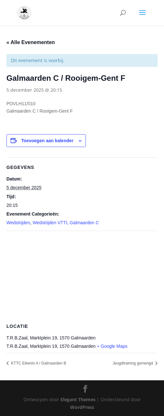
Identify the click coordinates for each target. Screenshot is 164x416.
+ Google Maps (112, 346)
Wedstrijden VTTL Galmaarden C (65, 222)
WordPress (82, 407)
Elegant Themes (78, 399)
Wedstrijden (18, 222)
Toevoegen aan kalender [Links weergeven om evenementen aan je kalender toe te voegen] (47, 140)
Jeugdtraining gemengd (133, 363)
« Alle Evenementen (30, 42)
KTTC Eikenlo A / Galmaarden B (38, 363)
